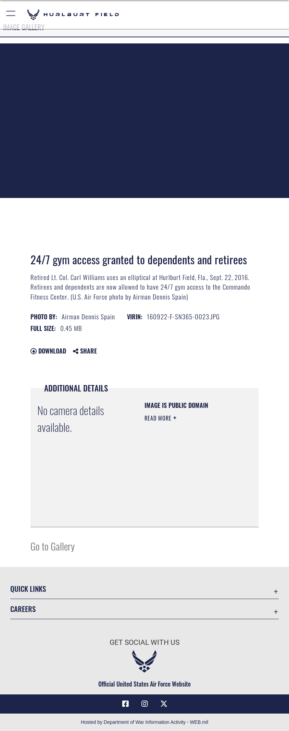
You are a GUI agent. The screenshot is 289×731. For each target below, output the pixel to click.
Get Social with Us (144, 642)
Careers (23, 608)
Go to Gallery (52, 546)
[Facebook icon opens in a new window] (125, 704)
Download (48, 350)
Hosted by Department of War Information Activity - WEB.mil (144, 722)
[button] (11, 14)
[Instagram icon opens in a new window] (144, 704)
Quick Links (28, 588)
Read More (158, 418)
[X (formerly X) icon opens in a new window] (164, 704)
